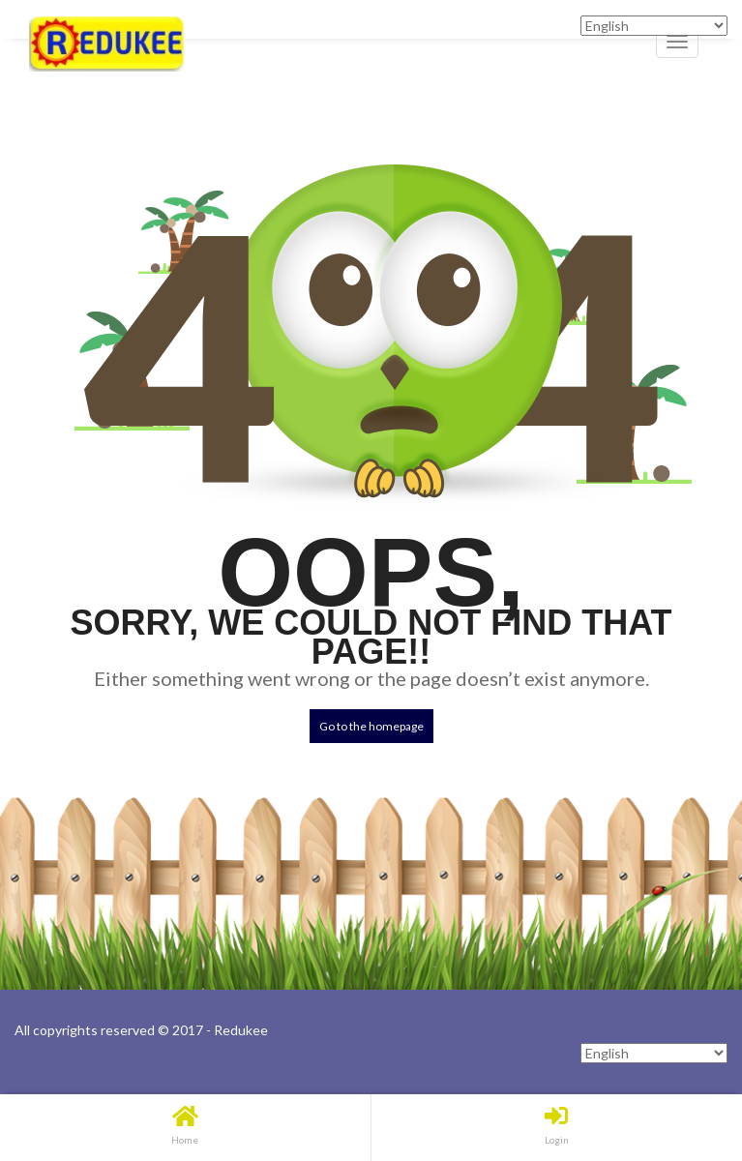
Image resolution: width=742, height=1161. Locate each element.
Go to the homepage (371, 726)
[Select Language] (653, 1053)
